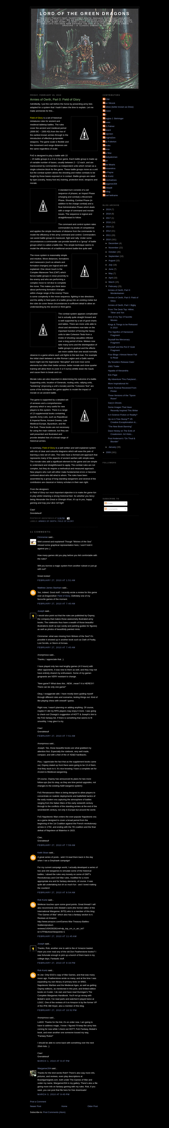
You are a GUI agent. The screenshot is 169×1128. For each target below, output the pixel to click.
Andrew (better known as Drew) (118, 107)
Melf (105, 161)
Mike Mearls (109, 164)
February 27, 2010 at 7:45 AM (56, 647)
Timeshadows (110, 180)
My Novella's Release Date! (121, 362)
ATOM (106, 99)
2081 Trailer (113, 366)
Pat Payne (108, 172)
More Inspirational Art (118, 383)
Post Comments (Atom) (54, 1112)
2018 (108, 213)
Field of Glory (66, 521)
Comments (111, 509)
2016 (108, 222)
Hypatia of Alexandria (118, 370)
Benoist (107, 111)
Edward (107, 130)
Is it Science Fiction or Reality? (122, 415)
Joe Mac (107, 153)
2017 (108, 218)
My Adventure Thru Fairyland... (122, 379)
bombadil (107, 188)
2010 (108, 239)
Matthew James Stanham (49, 587)
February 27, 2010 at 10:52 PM (57, 1010)
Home (64, 1106)
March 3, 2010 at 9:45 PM (53, 1094)
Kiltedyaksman (110, 157)
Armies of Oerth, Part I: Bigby (122, 305)
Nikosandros (109, 168)
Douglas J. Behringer (113, 118)
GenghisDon (109, 137)
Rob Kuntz (42, 900)
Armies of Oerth (47, 521)
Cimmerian (42, 537)
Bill (104, 114)
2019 (108, 209)
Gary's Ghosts (114, 403)
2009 (108, 452)
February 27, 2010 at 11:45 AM (57, 936)
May (111, 273)
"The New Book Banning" (120, 426)
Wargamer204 (44, 1068)
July (111, 265)
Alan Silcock (109, 103)
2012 (108, 231)
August (112, 260)
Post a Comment (38, 1101)
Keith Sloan (43, 852)
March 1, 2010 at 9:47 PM (53, 1061)
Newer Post (35, 1106)
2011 (108, 235)
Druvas (106, 122)
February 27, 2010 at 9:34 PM (56, 963)
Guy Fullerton (109, 141)
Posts (109, 503)
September (114, 256)
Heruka (106, 145)
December (114, 243)
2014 (108, 226)
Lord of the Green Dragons (85, 13)
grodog (106, 191)
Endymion (108, 134)
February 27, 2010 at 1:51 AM (56, 580)
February (113, 286)
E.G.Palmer (109, 126)
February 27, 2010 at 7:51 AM (56, 736)
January (113, 447)
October (113, 252)
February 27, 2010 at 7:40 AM (56, 603)
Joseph (40, 611)
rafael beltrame (110, 195)
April (111, 277)
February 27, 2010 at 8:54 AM (56, 892)
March (112, 282)
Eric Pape (112, 375)
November (114, 247)
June (111, 269)
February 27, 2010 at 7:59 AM (56, 845)
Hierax (106, 149)
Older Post (93, 1106)
